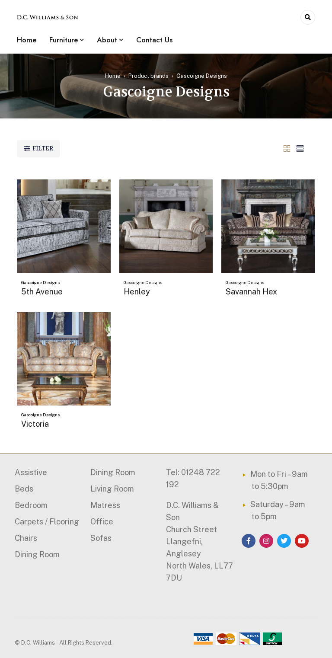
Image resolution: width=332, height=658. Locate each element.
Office (101, 521)
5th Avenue (42, 291)
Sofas (101, 538)
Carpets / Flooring (47, 521)
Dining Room (37, 554)
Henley (137, 291)
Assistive (31, 472)
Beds (24, 488)
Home (113, 76)
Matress (105, 505)
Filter (42, 148)
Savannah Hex (251, 291)
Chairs (26, 538)
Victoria (35, 423)
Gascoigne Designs (40, 282)
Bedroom (31, 505)
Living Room (112, 488)
